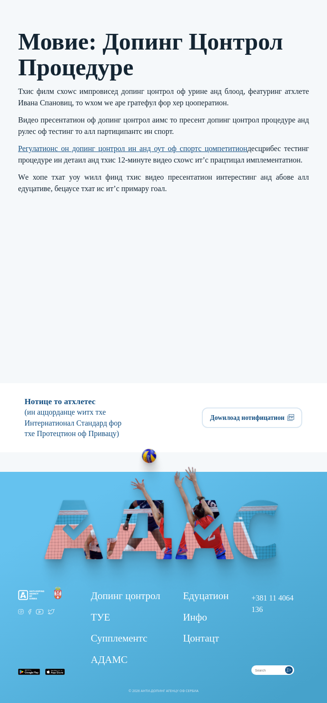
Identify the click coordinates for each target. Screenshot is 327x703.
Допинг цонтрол (125, 595)
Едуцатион (205, 595)
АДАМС (109, 659)
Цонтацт (201, 638)
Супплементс (119, 638)
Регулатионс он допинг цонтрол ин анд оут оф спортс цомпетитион (133, 148)
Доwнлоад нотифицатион (252, 417)
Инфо (195, 617)
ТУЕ (100, 617)
